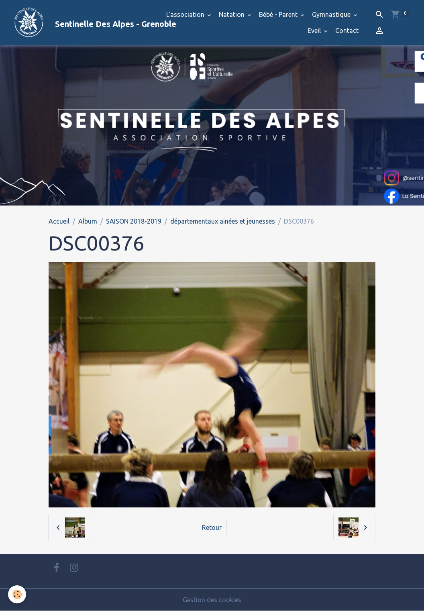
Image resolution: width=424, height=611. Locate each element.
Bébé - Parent (279, 14)
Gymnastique (332, 14)
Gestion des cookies (212, 599)
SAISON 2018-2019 (133, 221)
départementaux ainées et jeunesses (222, 221)
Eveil (315, 30)
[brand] (76, 22)
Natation (232, 14)
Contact (347, 30)
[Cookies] (17, 594)
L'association (186, 14)
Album (87, 221)
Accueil (59, 221)
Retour (212, 527)
